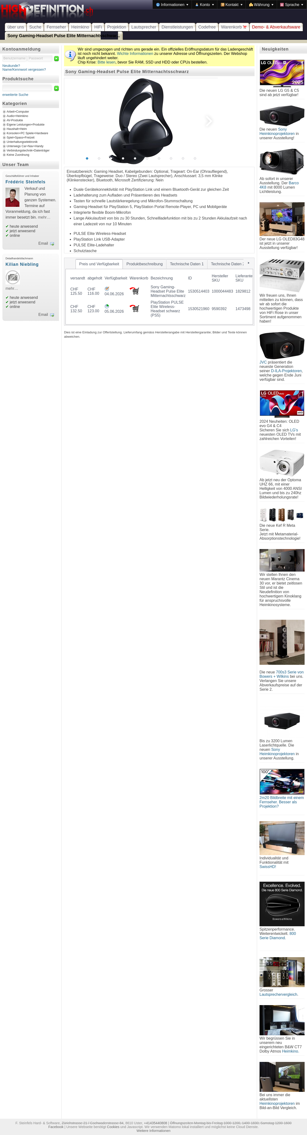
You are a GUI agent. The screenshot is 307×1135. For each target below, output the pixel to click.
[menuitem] (172, 4)
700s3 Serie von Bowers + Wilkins (282, 674)
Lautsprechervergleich (278, 994)
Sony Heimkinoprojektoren (277, 131)
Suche (35, 27)
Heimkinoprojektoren (277, 1103)
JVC (263, 362)
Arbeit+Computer (18, 112)
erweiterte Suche (15, 95)
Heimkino (80, 27)
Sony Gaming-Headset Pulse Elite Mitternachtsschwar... (63, 35)
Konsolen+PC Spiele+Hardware (27, 133)
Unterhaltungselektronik (22, 142)
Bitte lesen (107, 62)
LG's (294, 430)
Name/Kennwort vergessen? (24, 69)
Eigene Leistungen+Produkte (25, 125)
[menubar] (230, 4)
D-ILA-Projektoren (286, 371)
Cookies (113, 1127)
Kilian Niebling (22, 264)
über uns (15, 27)
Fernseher (56, 27)
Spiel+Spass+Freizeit (21, 137)
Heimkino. (290, 1051)
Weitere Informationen (153, 1131)
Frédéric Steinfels (26, 182)
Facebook (56, 1127)
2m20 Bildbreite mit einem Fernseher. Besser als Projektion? (282, 802)
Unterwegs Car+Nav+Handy (25, 146)
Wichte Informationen (135, 54)
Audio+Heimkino (17, 116)
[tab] (99, 264)
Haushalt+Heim (17, 129)
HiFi (98, 27)
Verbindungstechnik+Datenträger (28, 150)
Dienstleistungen (177, 27)
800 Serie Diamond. (278, 936)
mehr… (44, 217)
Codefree (207, 27)
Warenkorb (234, 27)
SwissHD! (268, 867)
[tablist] (159, 292)
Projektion (116, 27)
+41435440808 (155, 1123)
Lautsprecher (143, 27)
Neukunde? (11, 66)
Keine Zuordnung (18, 155)
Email (43, 243)
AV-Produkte (15, 120)
